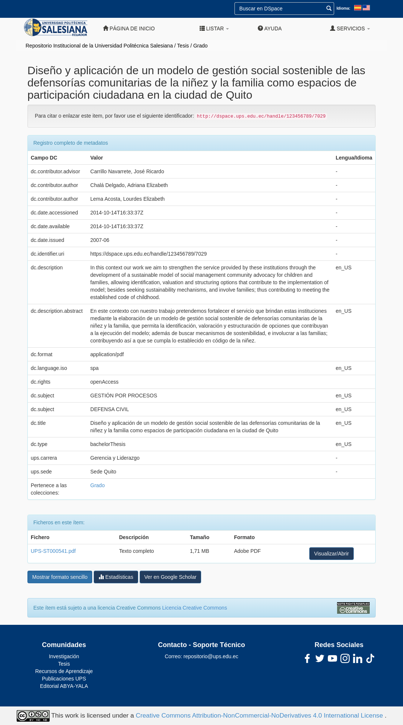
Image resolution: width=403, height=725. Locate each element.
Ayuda (270, 28)
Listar (214, 28)
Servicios (350, 28)
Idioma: (343, 8)
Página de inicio (129, 28)
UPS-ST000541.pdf (53, 551)
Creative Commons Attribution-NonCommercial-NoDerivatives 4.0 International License (260, 715)
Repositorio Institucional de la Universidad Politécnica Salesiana (99, 46)
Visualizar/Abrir (331, 554)
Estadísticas (116, 577)
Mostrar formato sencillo (59, 577)
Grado (200, 46)
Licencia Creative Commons (194, 608)
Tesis (183, 46)
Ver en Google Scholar (170, 577)
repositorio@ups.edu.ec (210, 656)
